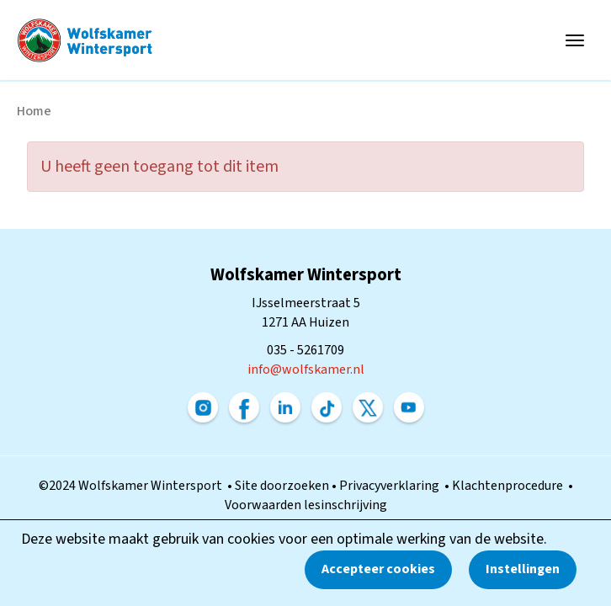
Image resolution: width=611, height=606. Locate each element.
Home (34, 111)
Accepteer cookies (378, 569)
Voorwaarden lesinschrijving (306, 505)
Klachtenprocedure (510, 485)
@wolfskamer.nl (305, 369)
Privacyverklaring (391, 485)
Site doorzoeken (283, 485)
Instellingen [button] (523, 569)
